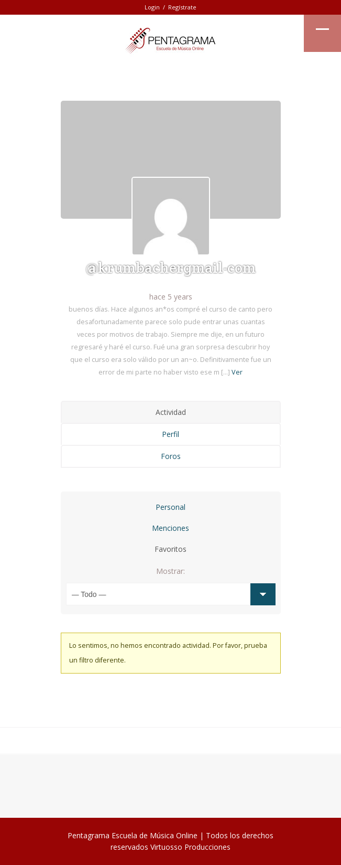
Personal (170, 507)
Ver (237, 372)
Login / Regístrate (170, 7)
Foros (171, 456)
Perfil (170, 434)
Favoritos (170, 549)
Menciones (170, 528)
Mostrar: (170, 571)
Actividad (171, 412)
